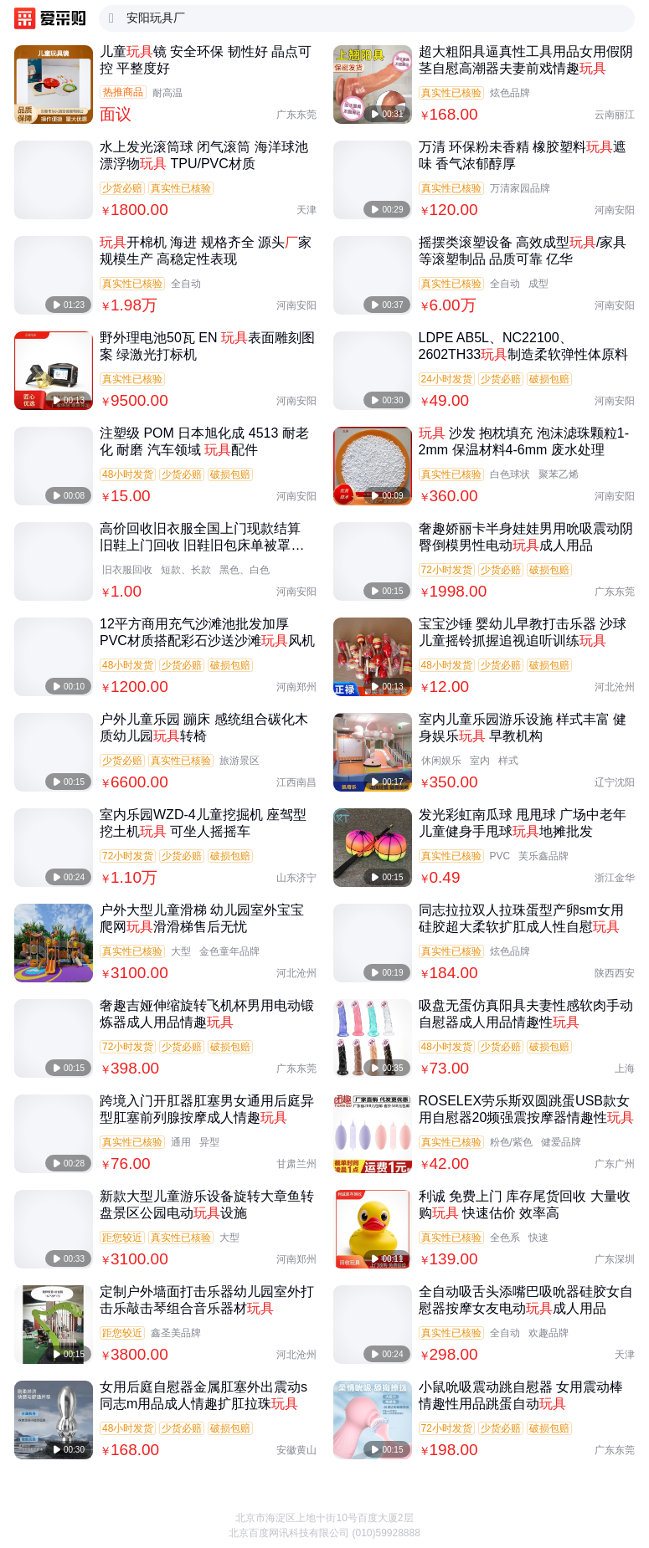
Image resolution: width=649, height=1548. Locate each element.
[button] (624, 1506)
